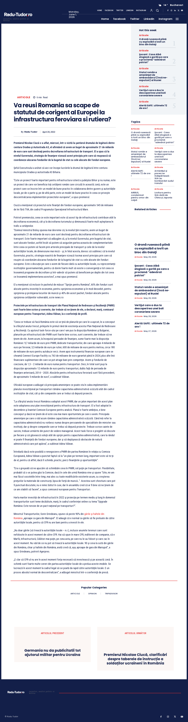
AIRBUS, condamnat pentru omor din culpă (139, 196)
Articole (23, 97)
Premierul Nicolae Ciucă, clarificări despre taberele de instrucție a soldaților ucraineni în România (135, 659)
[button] (157, 10)
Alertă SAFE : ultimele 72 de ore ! (153, 107)
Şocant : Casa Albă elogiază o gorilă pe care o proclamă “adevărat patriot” (153, 58)
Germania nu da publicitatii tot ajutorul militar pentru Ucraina (52, 652)
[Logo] (31, 692)
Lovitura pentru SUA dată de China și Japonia (163, 195)
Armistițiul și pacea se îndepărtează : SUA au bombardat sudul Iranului (164, 177)
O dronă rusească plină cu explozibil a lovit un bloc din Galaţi (152, 42)
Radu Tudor (30, 132)
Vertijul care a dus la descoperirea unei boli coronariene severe (152, 93)
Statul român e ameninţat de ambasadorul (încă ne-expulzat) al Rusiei (153, 76)
